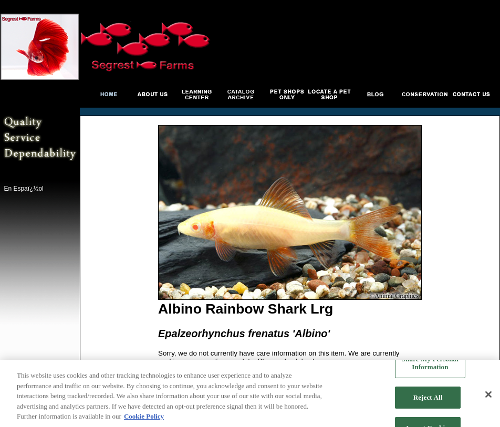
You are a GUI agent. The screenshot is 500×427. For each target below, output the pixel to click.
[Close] (488, 394)
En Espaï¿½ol (23, 188)
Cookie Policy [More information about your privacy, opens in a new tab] (144, 417)
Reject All (428, 397)
